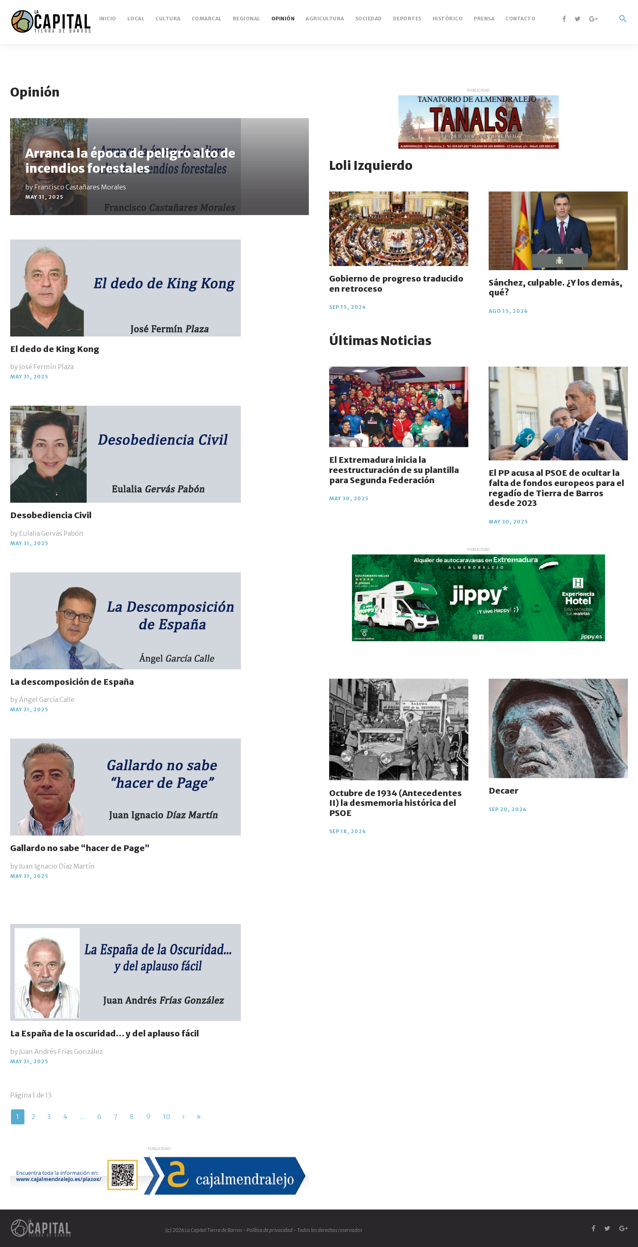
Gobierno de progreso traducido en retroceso (396, 283)
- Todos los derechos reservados (327, 1230)
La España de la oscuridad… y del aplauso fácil (104, 1033)
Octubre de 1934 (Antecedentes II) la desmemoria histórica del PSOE (395, 803)
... (82, 1117)
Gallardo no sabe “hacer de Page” (79, 848)
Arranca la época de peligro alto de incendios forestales (130, 160)
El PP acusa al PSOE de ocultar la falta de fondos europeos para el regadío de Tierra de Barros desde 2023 (556, 488)
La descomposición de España (72, 682)
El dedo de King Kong (54, 349)
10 (166, 1117)
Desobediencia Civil (51, 515)
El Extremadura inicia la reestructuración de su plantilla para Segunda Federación (394, 470)
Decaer (503, 790)
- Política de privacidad (268, 1230)
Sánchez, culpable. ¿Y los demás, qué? (556, 287)
